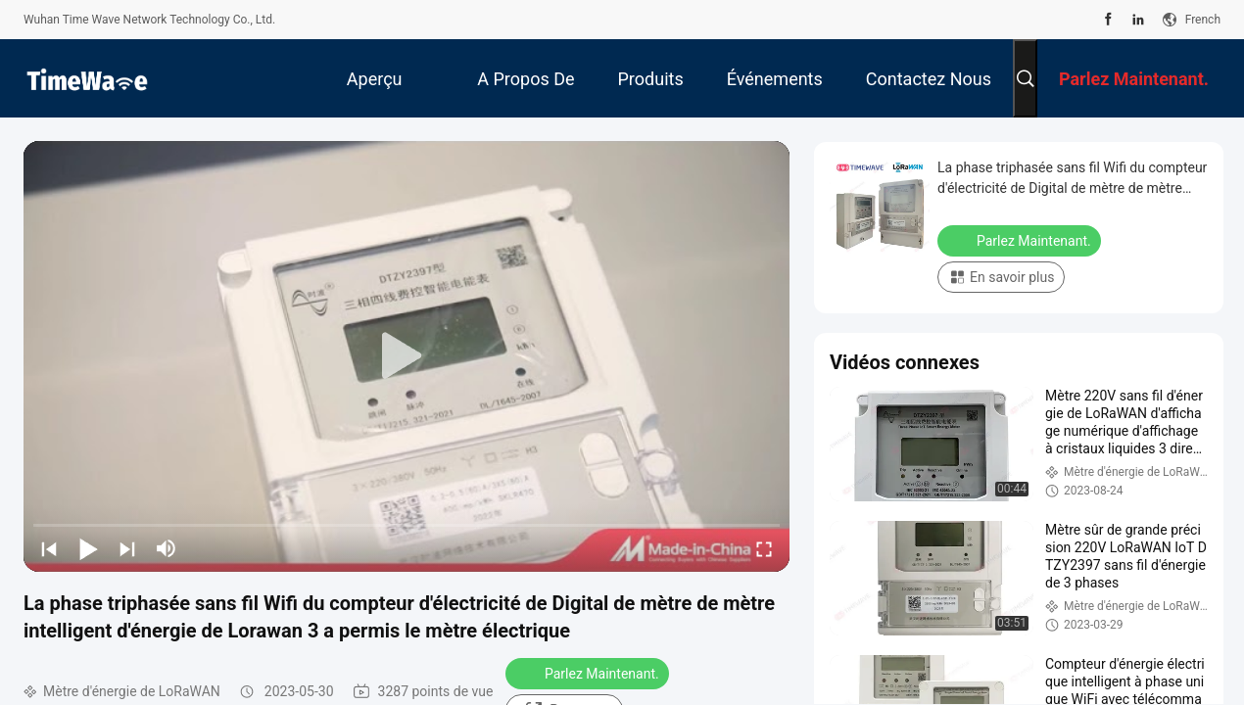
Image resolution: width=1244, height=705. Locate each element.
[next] (127, 548)
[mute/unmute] (166, 548)
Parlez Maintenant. (589, 672)
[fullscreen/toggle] (764, 548)
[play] (406, 356)
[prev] (49, 548)
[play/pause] (88, 548)
